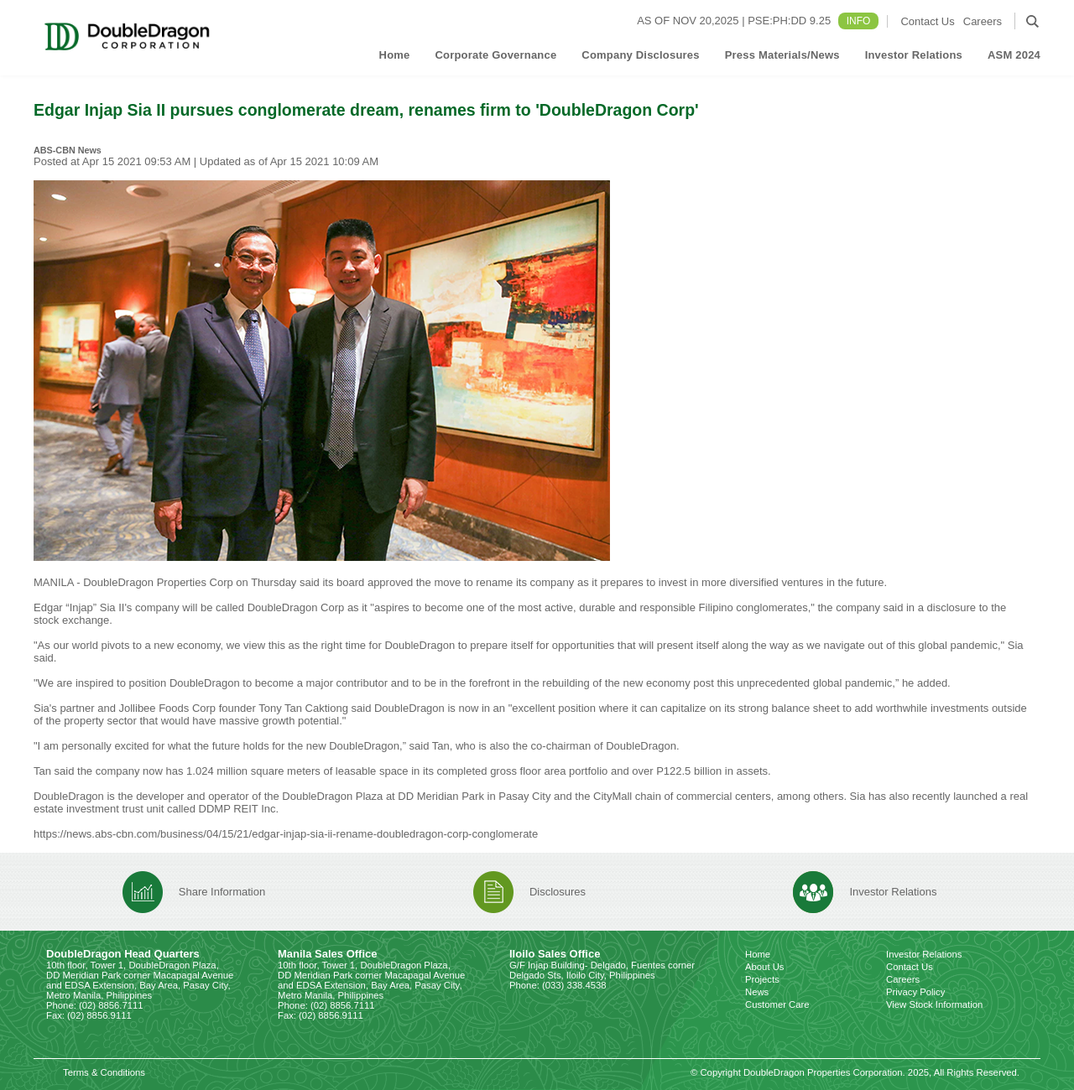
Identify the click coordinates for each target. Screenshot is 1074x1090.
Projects (762, 979)
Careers (982, 21)
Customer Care (777, 1004)
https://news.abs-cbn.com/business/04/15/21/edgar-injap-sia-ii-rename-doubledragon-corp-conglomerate (287, 834)
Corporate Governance (495, 54)
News (757, 992)
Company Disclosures (640, 54)
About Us (764, 967)
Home (394, 54)
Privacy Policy (915, 992)
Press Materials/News (782, 54)
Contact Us (927, 21)
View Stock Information (934, 1004)
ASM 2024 (1014, 54)
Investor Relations (913, 54)
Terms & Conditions (104, 1072)
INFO (859, 21)
